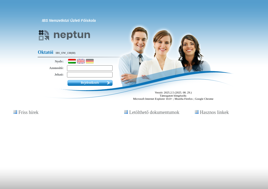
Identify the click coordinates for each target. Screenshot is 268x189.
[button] (90, 83)
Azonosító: (56, 68)
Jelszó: (59, 74)
